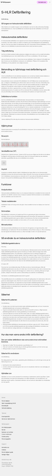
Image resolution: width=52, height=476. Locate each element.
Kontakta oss (5, 447)
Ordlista (4, 449)
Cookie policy (5, 436)
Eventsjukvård (6, 416)
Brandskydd (5, 405)
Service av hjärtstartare (8, 419)
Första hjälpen (6, 401)
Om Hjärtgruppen (6, 427)
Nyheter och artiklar (7, 432)
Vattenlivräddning (6, 408)
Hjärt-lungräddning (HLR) (9, 403)
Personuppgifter (6, 439)
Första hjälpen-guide (7, 452)
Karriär (3, 429)
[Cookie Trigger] (7, 434)
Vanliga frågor (5, 454)
